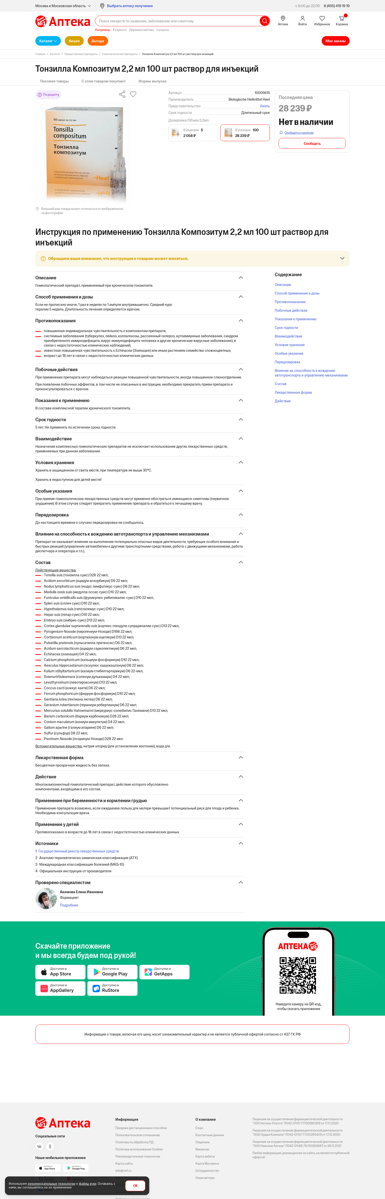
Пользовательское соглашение (137, 1135)
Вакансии (202, 1149)
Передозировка (287, 362)
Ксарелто (120, 30)
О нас (199, 1128)
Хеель (265, 106)
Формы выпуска (152, 81)
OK (135, 1186)
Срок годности (286, 327)
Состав (281, 383)
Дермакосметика (141, 30)
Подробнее (69, 905)
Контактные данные (209, 1135)
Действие (283, 401)
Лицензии (202, 1142)
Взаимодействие (288, 336)
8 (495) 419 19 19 (337, 5)
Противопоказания (290, 301)
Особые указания (289, 353)
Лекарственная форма (293, 392)
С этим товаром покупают (104, 81)
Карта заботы (205, 1156)
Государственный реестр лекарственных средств (79, 851)
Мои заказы (336, 41)
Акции (74, 41)
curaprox (162, 30)
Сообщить (312, 143)
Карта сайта (124, 1163)
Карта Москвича (207, 1163)
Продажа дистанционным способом (141, 1128)
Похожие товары (54, 81)
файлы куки (87, 1183)
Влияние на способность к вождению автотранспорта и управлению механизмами (311, 372)
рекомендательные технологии (51, 1183)
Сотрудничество (207, 1171)
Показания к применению (295, 319)
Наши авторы (205, 1178)
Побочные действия (291, 310)
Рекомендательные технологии (137, 1156)
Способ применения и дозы (297, 293)
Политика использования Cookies (139, 1149)
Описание (283, 284)
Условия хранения (290, 344)
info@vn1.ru (123, 1171)
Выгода (98, 41)
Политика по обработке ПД (134, 1142)
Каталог (46, 41)
